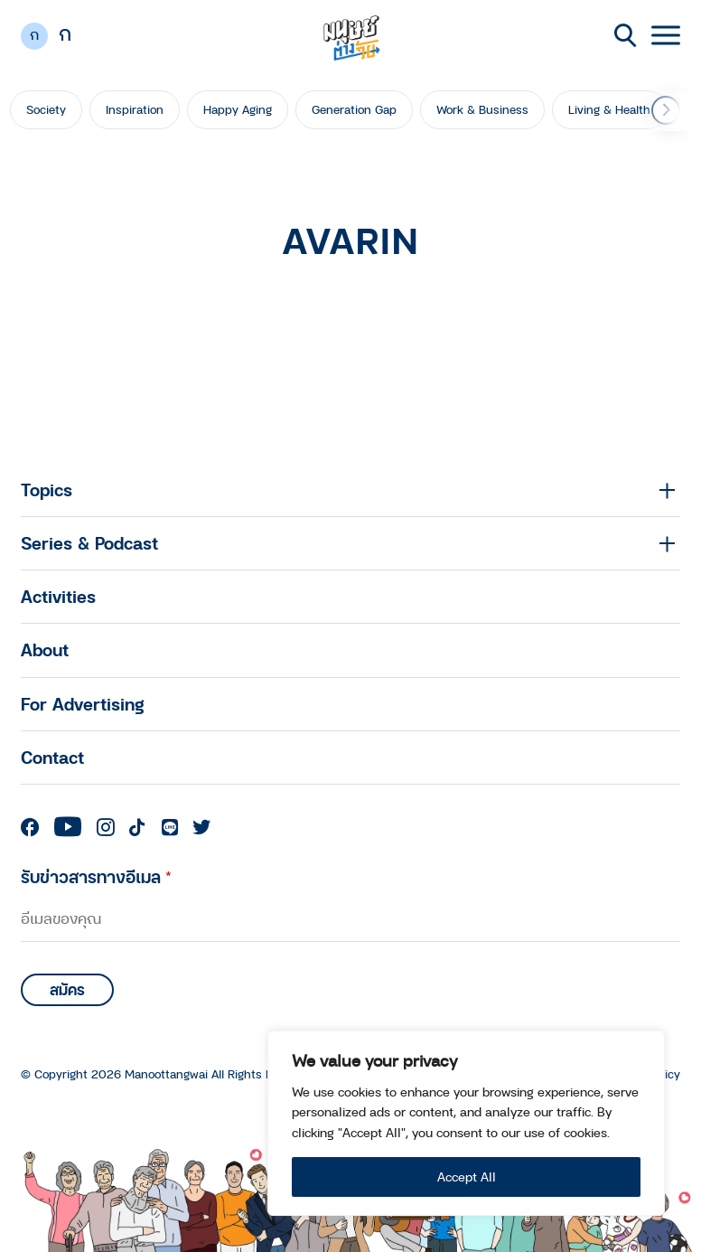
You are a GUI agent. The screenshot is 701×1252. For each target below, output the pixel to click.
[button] (665, 110)
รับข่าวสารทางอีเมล (96, 876)
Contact (52, 757)
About (45, 649)
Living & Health (609, 109)
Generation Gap (354, 109)
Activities (58, 596)
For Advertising (83, 704)
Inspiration (135, 109)
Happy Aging (237, 109)
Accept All (466, 1176)
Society (46, 109)
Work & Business (482, 109)
